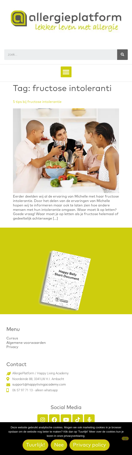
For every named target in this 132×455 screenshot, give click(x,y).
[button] (66, 71)
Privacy (12, 347)
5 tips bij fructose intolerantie (37, 102)
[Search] (122, 54)
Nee (59, 445)
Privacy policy (89, 445)
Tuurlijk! (35, 445)
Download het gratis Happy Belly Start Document (66, 240)
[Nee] (125, 438)
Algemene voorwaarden (26, 342)
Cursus (12, 338)
